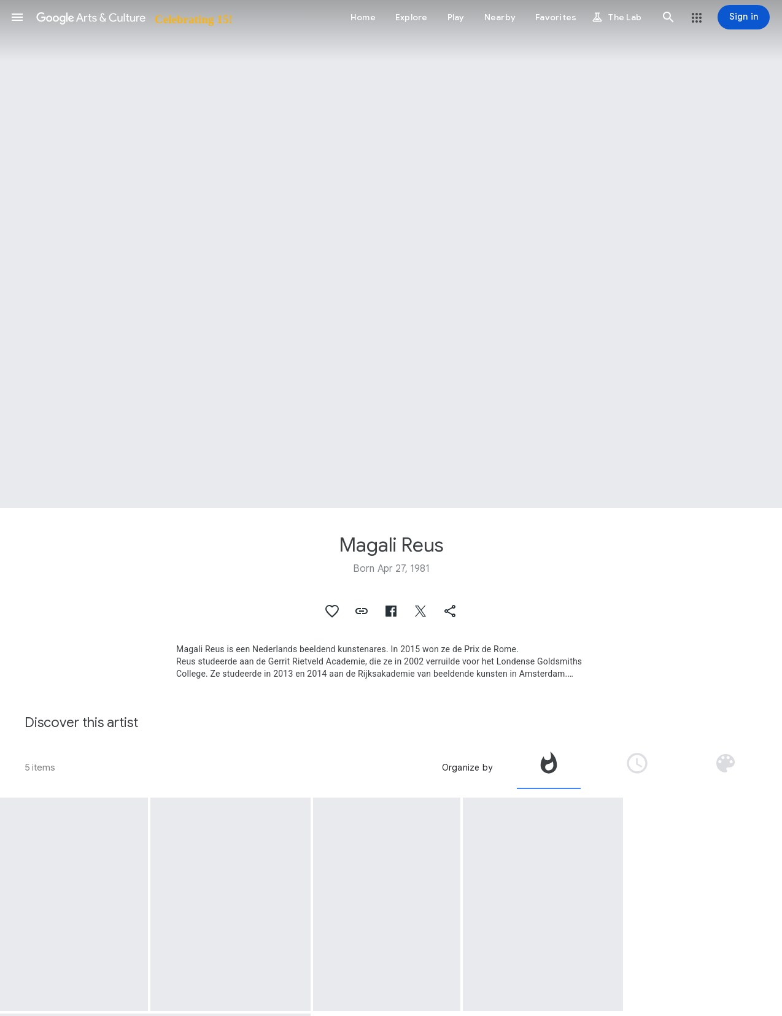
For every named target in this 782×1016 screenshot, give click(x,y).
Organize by (467, 767)
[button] (17, 17)
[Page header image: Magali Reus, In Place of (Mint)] (391, 254)
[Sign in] (744, 17)
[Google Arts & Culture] (133, 17)
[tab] (549, 767)
